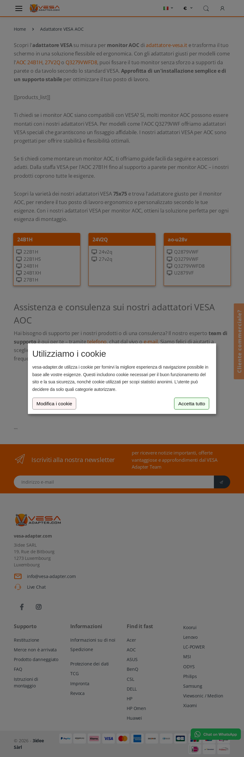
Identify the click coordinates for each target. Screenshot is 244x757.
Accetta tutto (191, 403)
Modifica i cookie (54, 403)
